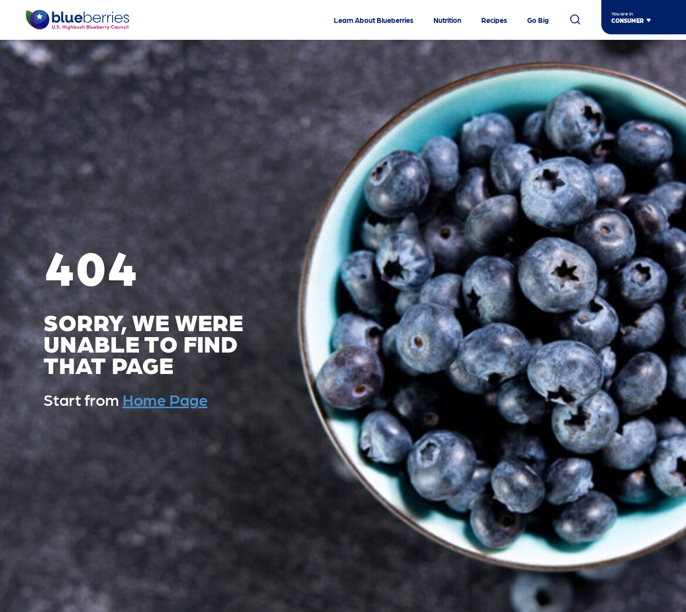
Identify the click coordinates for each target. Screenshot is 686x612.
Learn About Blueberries (373, 19)
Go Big (538, 19)
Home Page (165, 399)
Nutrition (447, 19)
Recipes (494, 19)
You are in (622, 13)
